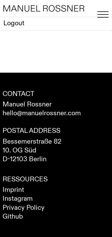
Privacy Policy (24, 208)
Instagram (18, 198)
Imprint (13, 190)
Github (13, 216)
